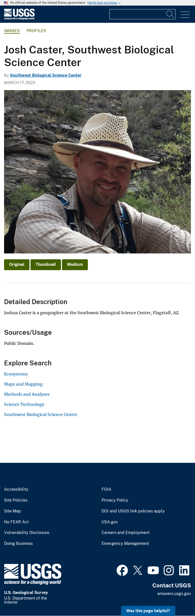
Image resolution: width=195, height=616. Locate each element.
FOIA (106, 489)
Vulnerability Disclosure (26, 532)
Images (12, 30)
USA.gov (110, 522)
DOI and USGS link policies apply (133, 511)
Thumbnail (46, 264)
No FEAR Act (16, 522)
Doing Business (18, 543)
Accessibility (16, 489)
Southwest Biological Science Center (46, 75)
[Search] (170, 14)
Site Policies (15, 500)
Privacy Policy (115, 500)
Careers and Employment (126, 532)
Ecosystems (16, 373)
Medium (75, 264)
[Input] (142, 14)
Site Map (12, 511)
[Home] (19, 18)
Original (16, 264)
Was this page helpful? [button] (148, 610)
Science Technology (24, 404)
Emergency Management (125, 543)
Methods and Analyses (27, 394)
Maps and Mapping (23, 384)
